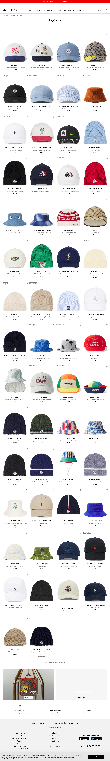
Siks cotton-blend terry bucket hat (41, 358)
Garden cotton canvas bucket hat (95, 440)
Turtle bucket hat (41, 566)
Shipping (19, 744)
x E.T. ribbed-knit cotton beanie (41, 274)
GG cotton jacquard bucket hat (14, 566)
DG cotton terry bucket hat (95, 109)
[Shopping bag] (106, 10)
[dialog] (55, 757)
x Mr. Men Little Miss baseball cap (95, 67)
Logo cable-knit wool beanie (15, 440)
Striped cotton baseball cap (68, 109)
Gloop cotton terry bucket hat (95, 523)
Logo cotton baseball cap (15, 109)
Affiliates (55, 749)
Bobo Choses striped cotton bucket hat (68, 482)
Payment (19, 741)
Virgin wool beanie (95, 150)
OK (96, 757)
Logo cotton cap (95, 607)
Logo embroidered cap (95, 566)
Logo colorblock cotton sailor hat (95, 399)
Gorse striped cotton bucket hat (68, 440)
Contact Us (20, 736)
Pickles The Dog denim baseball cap (41, 399)
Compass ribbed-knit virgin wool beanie (68, 317)
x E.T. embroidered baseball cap (15, 274)
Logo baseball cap (95, 317)
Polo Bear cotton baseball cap (41, 150)
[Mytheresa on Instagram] (90, 745)
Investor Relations (55, 746)
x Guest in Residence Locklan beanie (15, 317)
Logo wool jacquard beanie (68, 232)
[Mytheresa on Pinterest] (87, 745)
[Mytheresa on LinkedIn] (81, 745)
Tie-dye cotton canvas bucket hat (42, 232)
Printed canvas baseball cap (68, 150)
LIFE (15, 5)
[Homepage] (10, 10)
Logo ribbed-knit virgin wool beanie (41, 440)
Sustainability (55, 738)
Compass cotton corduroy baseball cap (41, 317)
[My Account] (101, 10)
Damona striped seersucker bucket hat (14, 399)
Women (5, 5)
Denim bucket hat (15, 232)
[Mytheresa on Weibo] (96, 745)
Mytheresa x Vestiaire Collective (19, 749)
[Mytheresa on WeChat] (99, 745)
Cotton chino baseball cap (15, 150)
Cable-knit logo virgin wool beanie (41, 482)
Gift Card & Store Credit (19, 738)
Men (9, 5)
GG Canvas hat (95, 232)
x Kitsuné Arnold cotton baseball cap (15, 67)
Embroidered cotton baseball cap (68, 566)
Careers (55, 744)
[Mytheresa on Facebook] (84, 745)
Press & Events (55, 741)
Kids (12, 5)
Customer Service (20, 733)
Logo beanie (14, 358)
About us (55, 733)
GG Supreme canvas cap (15, 652)
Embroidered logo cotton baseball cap (41, 191)
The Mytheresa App (55, 736)
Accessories (12, 15)
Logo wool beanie (68, 523)
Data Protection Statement (11, 758)
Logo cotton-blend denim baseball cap (68, 67)
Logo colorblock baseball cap (68, 399)
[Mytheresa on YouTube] (93, 745)
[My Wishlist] (103, 10)
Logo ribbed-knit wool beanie (15, 191)
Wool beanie (41, 607)
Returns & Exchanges (20, 746)
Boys (7, 15)
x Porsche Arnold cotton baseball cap (41, 67)
